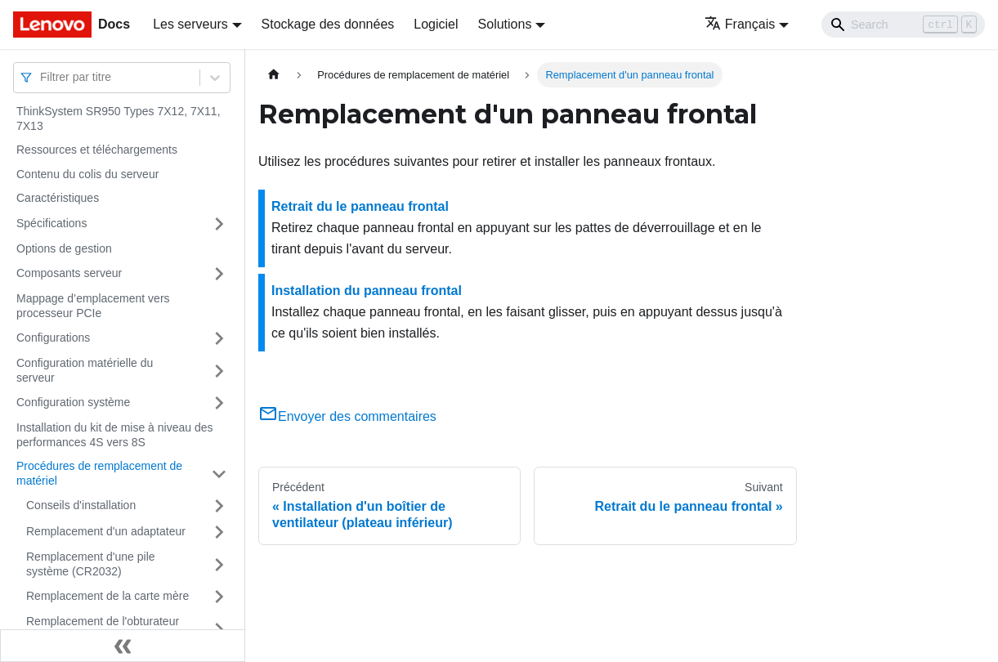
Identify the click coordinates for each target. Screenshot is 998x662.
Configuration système (73, 402)
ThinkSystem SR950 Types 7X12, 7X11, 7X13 (118, 118)
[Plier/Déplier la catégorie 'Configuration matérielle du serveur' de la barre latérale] (219, 370)
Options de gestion (64, 248)
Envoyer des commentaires (347, 416)
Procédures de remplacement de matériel (99, 473)
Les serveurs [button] (190, 24)
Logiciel (436, 24)
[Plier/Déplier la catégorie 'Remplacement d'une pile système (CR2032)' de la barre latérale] (219, 564)
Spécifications (51, 223)
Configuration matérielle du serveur (84, 370)
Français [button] (740, 24)
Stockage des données (328, 24)
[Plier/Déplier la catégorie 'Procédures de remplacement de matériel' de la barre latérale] (219, 473)
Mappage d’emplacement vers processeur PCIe (93, 306)
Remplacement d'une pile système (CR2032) (90, 564)
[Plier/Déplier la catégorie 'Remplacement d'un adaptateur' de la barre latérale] (219, 532)
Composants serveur (69, 273)
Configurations (53, 337)
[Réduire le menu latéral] (122, 645)
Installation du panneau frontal (366, 290)
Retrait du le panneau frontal (360, 206)
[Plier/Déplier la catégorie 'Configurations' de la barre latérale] (219, 338)
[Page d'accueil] (273, 74)
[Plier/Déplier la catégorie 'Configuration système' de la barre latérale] (219, 403)
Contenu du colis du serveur (87, 174)
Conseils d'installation (81, 505)
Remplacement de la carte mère (107, 595)
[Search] (903, 24)
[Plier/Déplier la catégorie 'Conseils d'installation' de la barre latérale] (219, 506)
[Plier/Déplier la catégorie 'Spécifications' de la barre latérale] (219, 224)
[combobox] (41, 77)
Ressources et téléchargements (96, 149)
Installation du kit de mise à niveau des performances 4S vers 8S (114, 435)
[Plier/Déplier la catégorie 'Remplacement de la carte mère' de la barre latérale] (219, 597)
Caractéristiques (57, 197)
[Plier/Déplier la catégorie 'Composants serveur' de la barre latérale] (219, 274)
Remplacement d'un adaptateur (106, 531)
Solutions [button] (505, 24)
